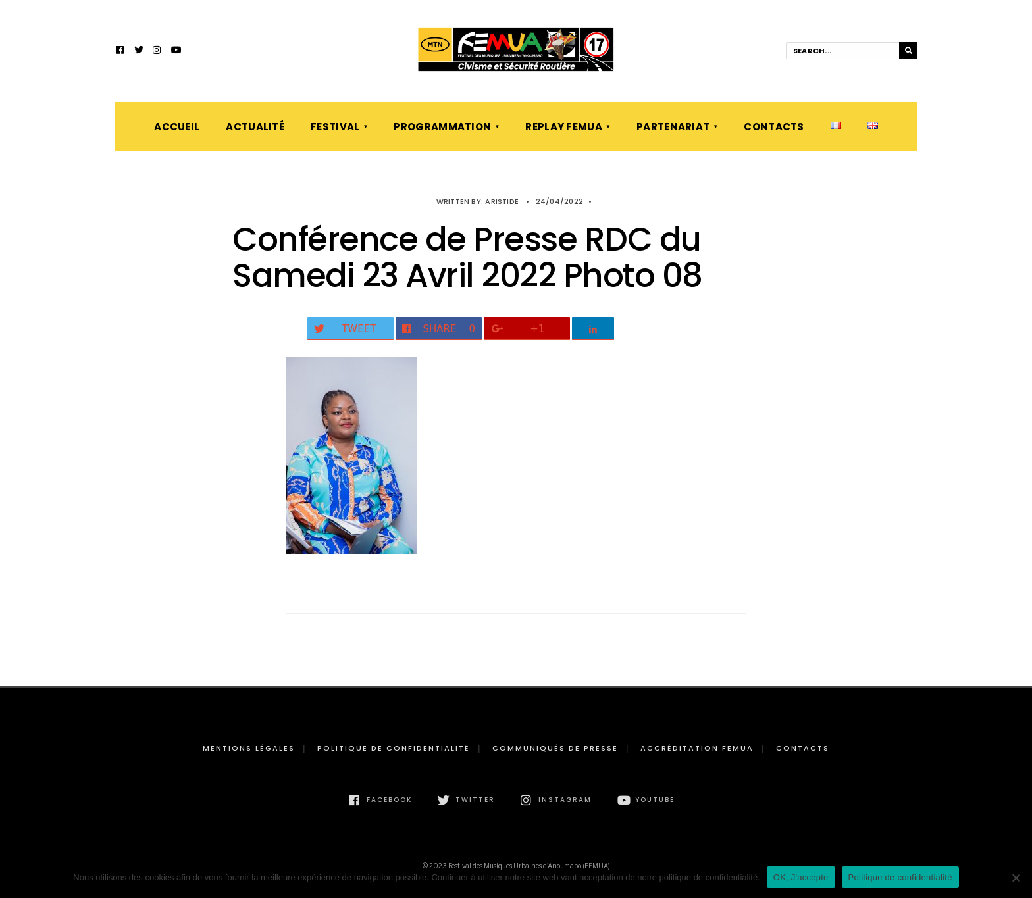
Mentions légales (249, 748)
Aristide (502, 201)
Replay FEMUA (563, 127)
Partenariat (673, 127)
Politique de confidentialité (393, 748)
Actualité (255, 127)
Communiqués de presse (555, 748)
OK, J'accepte (801, 877)
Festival (335, 127)
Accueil (176, 127)
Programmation (442, 127)
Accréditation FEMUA (697, 748)
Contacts (774, 127)
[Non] (1015, 877)
